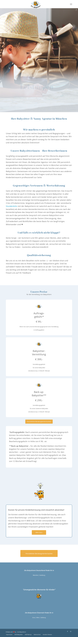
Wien (37, 617)
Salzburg (43, 617)
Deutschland (40, 570)
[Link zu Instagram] (70, 631)
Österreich (40, 613)
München (35, 575)
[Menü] (71, 4)
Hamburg (42, 575)
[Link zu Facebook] (67, 631)
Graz (33, 617)
